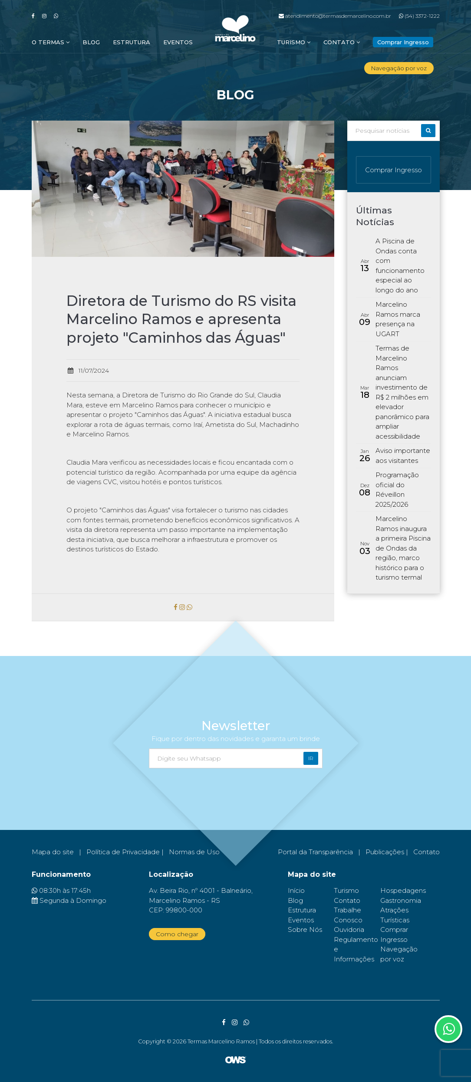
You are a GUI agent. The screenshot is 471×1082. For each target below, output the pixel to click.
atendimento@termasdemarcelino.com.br (335, 16)
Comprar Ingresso (393, 170)
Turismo (293, 42)
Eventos (178, 42)
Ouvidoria (349, 929)
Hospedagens (403, 890)
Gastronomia (400, 900)
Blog (91, 42)
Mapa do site (53, 852)
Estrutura (131, 42)
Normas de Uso (194, 852)
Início (296, 890)
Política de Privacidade (123, 852)
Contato (341, 42)
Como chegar (177, 934)
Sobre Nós (305, 929)
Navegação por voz (399, 68)
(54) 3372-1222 (419, 16)
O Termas (50, 42)
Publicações (385, 852)
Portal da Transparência (315, 852)
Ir (310, 758)
